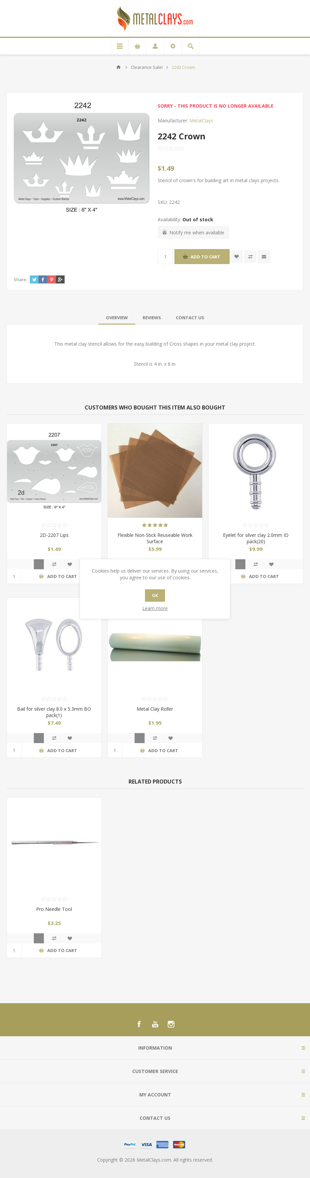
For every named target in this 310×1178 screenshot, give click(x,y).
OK (155, 595)
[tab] (116, 318)
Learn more (155, 608)
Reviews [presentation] (152, 318)
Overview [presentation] (117, 318)
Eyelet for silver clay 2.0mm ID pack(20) (256, 538)
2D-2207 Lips (54, 535)
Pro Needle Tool (54, 909)
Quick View (39, 564)
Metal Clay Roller (155, 709)
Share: (20, 279)
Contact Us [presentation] (190, 318)
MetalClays (201, 120)
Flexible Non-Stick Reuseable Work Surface (155, 538)
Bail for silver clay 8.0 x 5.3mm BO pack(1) (54, 712)
